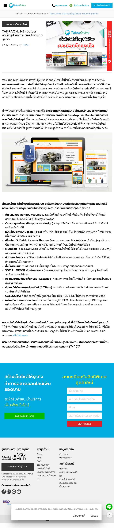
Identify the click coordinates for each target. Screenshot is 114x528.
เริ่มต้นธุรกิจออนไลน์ (68, 483)
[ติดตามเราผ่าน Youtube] (19, 491)
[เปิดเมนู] (5, 5)
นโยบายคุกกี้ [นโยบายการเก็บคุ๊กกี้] (79, 516)
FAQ (39, 461)
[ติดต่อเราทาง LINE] (109, 507)
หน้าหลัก (19, 13)
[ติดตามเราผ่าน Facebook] (3, 491)
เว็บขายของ (64, 486)
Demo (40, 454)
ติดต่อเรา (63, 468)
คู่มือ (39, 457)
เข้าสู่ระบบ (63, 454)
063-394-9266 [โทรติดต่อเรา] (61, 5)
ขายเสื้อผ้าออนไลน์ (67, 479)
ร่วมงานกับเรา (43, 464)
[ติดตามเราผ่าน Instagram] (9, 491)
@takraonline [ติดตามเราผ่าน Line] (14, 491)
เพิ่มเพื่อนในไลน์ (24, 416)
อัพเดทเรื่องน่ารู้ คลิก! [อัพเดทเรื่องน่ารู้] (17, 466)
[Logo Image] (19, 5)
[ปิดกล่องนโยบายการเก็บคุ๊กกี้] (94, 516)
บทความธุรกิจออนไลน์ (36, 13)
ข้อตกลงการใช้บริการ (46, 472)
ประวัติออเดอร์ (65, 457)
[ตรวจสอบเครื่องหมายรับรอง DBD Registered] (8, 503)
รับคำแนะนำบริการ (81, 5)
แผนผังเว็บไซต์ (43, 468)
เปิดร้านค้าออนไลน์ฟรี (102, 5)
